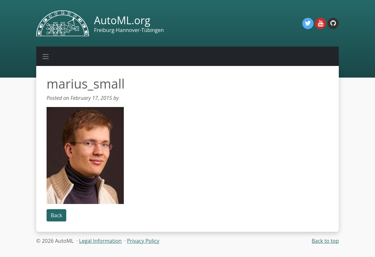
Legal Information (100, 240)
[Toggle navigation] (45, 56)
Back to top (325, 240)
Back (56, 215)
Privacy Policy (143, 240)
